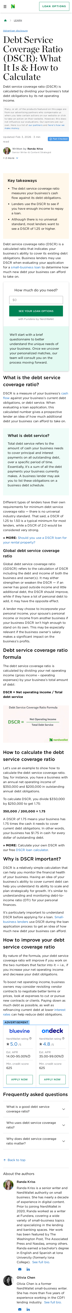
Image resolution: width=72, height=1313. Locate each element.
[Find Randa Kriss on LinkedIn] (28, 1269)
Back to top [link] (17, 1160)
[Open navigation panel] (5, 6)
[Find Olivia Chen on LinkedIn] (28, 1309)
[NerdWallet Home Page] (14, 6)
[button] (36, 158)
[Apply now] (19, 1079)
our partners (36, 125)
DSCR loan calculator (32, 850)
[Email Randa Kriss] (20, 1269)
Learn (18, 20)
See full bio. (41, 1262)
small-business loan (26, 267)
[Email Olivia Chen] (20, 1309)
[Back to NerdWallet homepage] (5, 20)
